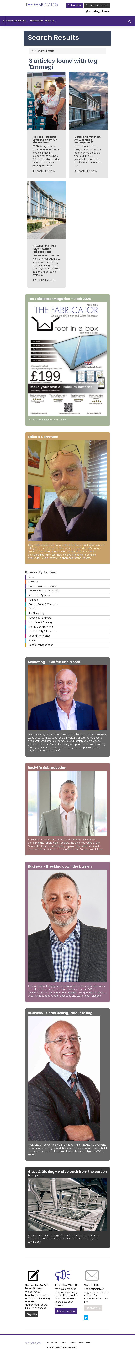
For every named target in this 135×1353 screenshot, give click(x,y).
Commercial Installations (42, 586)
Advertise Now (66, 1311)
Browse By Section (17, 21)
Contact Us (93, 1308)
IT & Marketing (36, 613)
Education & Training (40, 622)
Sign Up (32, 1314)
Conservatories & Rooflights (44, 590)
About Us (50, 21)
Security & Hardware (39, 617)
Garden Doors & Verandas (43, 604)
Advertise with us (97, 5)
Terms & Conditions (79, 1342)
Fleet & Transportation (40, 645)
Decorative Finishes (39, 635)
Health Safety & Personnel (43, 631)
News (31, 577)
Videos (32, 640)
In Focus (33, 581)
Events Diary (36, 21)
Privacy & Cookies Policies (62, 1347)
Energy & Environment (40, 626)
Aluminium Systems (39, 595)
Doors (31, 608)
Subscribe (74, 5)
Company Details (56, 1342)
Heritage (33, 599)
